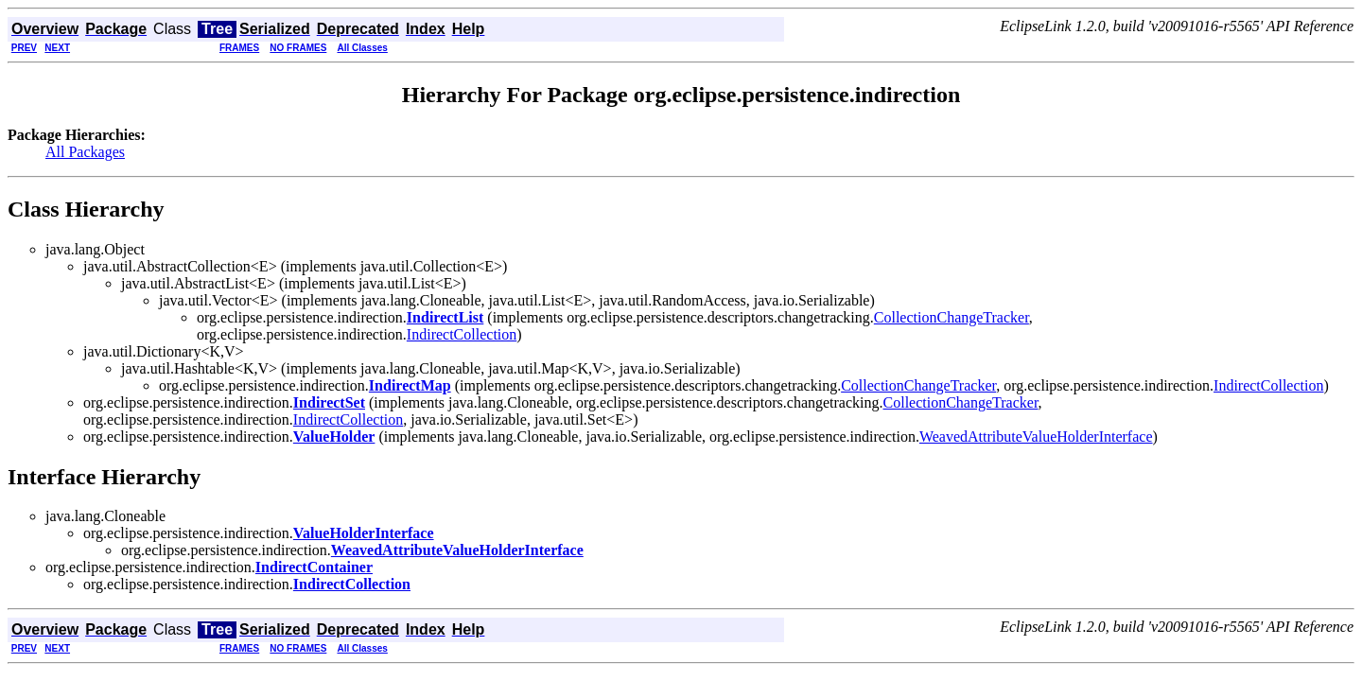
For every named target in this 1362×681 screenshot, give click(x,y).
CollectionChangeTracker (951, 317)
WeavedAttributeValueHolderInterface (1036, 436)
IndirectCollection (461, 334)
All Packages (85, 152)
